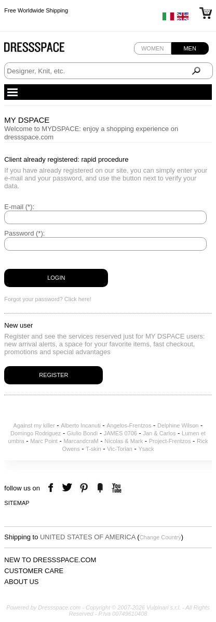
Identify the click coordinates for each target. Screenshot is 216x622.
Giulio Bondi (82, 433)
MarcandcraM (80, 441)
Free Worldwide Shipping (36, 10)
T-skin (93, 449)
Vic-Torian (119, 449)
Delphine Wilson (177, 425)
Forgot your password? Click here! (47, 299)
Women (152, 48)
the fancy (100, 488)
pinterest (84, 488)
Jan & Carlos (159, 433)
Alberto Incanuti (80, 425)
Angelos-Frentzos (128, 425)
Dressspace (44, 49)
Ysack (146, 449)
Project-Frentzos (170, 441)
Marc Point (44, 441)
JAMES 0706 (120, 433)
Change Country (160, 537)
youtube (116, 488)
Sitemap (16, 503)
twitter (68, 488)
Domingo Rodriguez (35, 433)
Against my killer (34, 425)
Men (189, 48)
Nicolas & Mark (123, 441)
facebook (52, 488)
